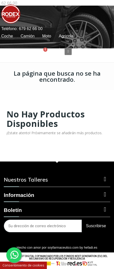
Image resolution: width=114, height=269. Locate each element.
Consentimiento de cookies (23, 265)
